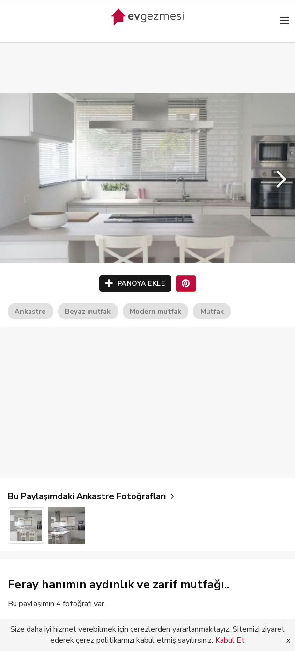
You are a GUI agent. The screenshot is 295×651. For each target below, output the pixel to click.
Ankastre (30, 311)
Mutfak (212, 311)
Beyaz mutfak (88, 311)
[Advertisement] (147, 58)
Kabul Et (230, 640)
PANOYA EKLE (135, 283)
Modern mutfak (155, 311)
